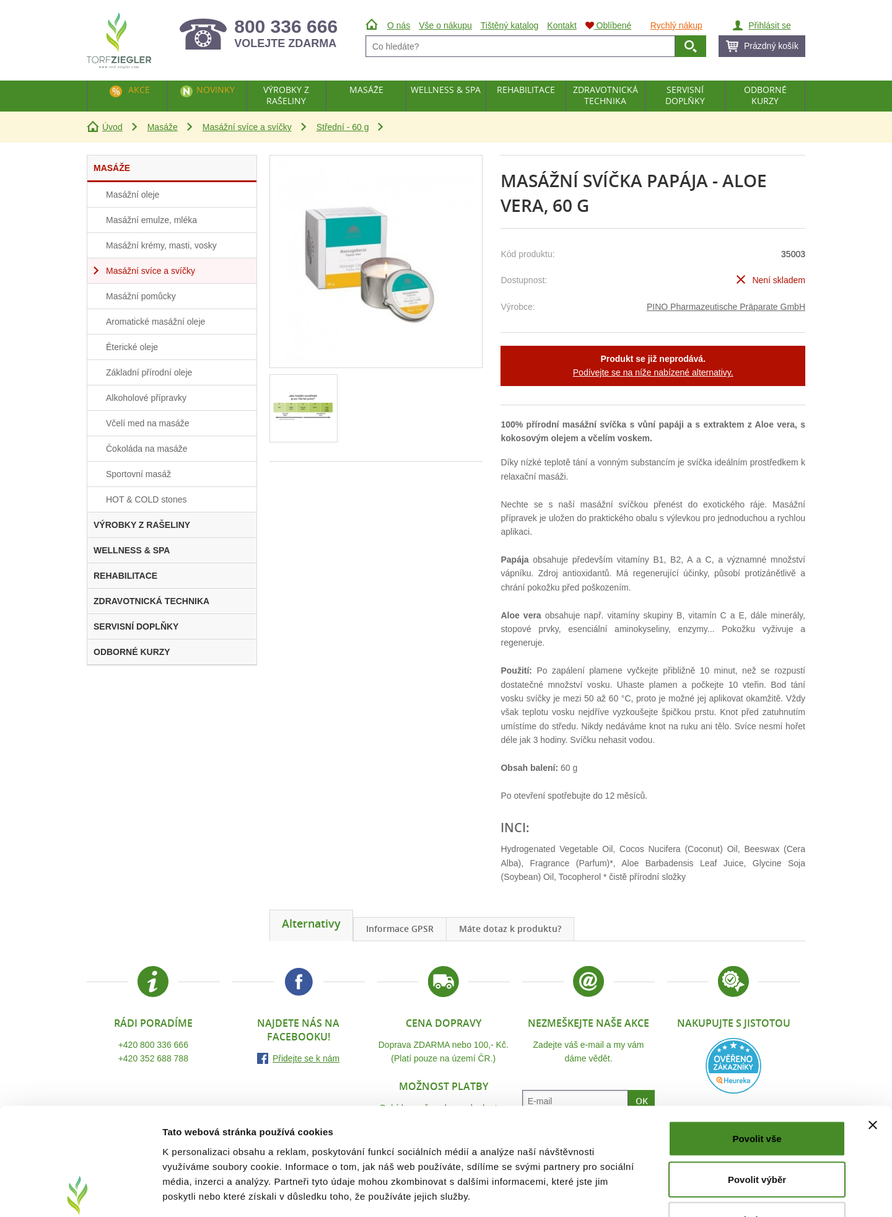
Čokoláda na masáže (147, 449)
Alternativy (311, 923)
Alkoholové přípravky (146, 398)
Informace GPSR (400, 928)
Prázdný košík (771, 46)
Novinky (215, 89)
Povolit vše (756, 1054)
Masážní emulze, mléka (151, 220)
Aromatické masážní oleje (155, 322)
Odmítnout (756, 1135)
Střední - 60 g (343, 127)
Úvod (112, 127)
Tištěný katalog (510, 25)
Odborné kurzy (765, 95)
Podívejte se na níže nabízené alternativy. (653, 372)
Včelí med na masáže (148, 423)
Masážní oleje (132, 195)
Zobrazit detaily (654, 1192)
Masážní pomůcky (141, 296)
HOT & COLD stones (146, 499)
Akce (139, 89)
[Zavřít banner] (872, 1041)
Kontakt (561, 25)
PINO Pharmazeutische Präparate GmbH (726, 307)
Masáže (162, 127)
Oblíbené (608, 25)
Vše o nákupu (445, 25)
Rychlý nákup (676, 25)
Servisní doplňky (685, 95)
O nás (398, 25)
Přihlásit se (769, 25)
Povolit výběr (757, 1095)
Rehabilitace (526, 89)
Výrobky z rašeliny (286, 95)
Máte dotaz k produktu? (510, 928)
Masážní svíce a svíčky (247, 127)
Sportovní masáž (138, 474)
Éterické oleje (132, 347)
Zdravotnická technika (605, 95)
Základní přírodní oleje (149, 372)
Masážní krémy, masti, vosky (161, 245)
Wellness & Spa (446, 89)
